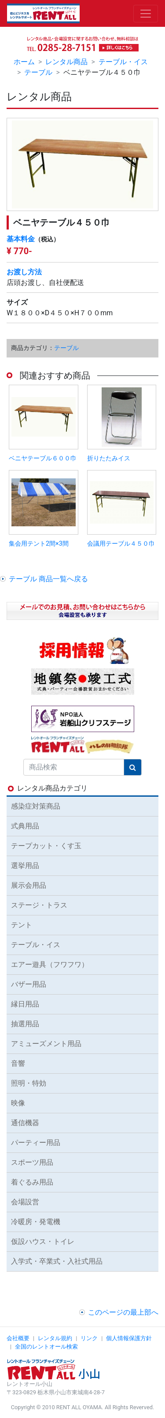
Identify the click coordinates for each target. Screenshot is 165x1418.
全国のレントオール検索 (46, 1346)
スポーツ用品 (32, 1162)
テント (21, 925)
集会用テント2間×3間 (39, 543)
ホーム (24, 62)
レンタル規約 (55, 1338)
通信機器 (25, 1123)
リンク (89, 1338)
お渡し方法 (24, 272)
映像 (18, 1103)
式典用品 (25, 826)
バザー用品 (28, 984)
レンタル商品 (66, 62)
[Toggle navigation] (145, 13)
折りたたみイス (108, 458)
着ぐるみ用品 (32, 1182)
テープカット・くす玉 (46, 846)
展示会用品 (28, 885)
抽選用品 (25, 1024)
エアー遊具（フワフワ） (49, 964)
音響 (18, 1063)
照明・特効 (28, 1083)
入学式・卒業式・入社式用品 (57, 1261)
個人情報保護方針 (129, 1338)
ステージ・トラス (39, 905)
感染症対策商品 (35, 806)
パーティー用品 (35, 1142)
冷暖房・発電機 (35, 1222)
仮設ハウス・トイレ (42, 1241)
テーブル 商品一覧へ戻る (48, 579)
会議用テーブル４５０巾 (121, 543)
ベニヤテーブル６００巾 (43, 458)
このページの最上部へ (123, 1312)
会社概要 (18, 1338)
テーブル (38, 72)
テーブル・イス (123, 62)
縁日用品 (25, 1004)
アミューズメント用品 (46, 1043)
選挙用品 (25, 865)
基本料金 (21, 239)
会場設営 (25, 1202)
